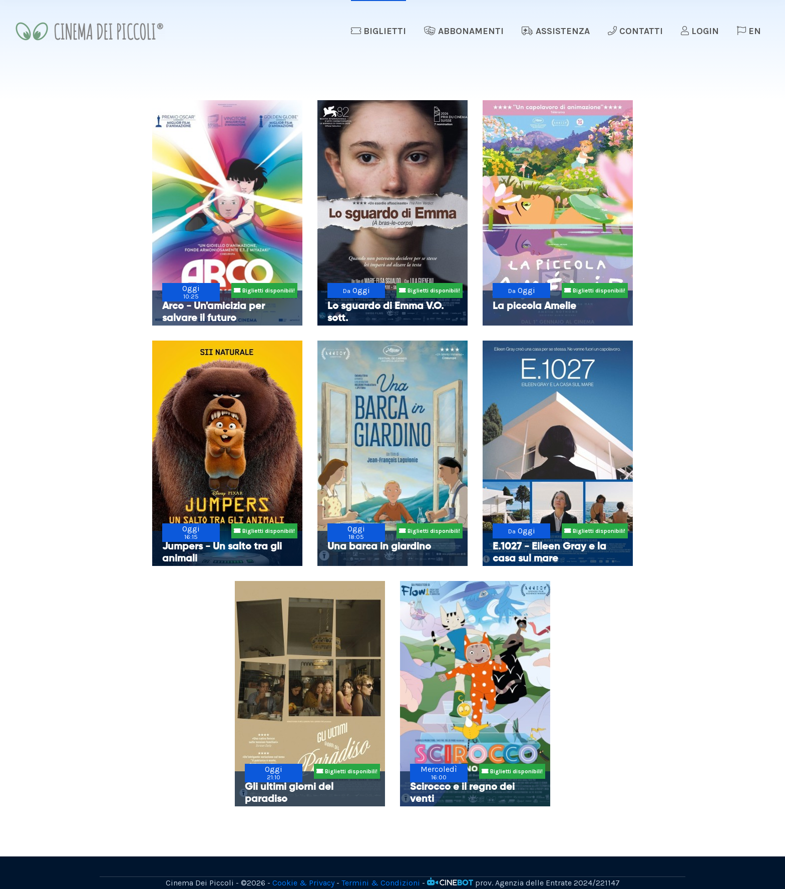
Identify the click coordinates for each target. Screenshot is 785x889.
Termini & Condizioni (380, 882)
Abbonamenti (464, 31)
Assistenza (556, 31)
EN (749, 31)
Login (700, 31)
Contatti (635, 31)
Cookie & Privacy (303, 882)
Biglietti (378, 31)
